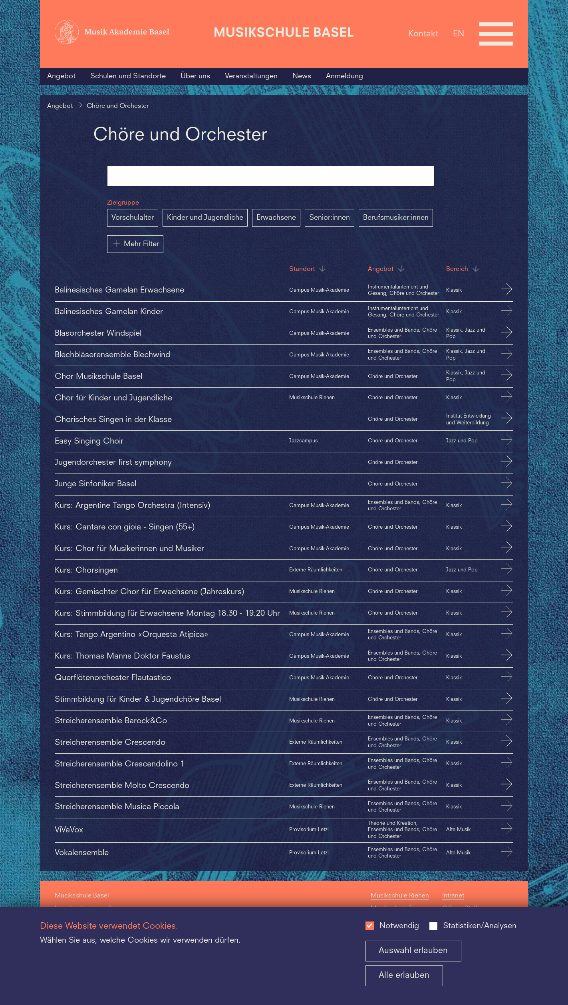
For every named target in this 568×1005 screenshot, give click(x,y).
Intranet (453, 896)
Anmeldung (344, 76)
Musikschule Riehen (400, 896)
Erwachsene (276, 217)
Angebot (61, 76)
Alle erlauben (404, 975)
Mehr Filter (135, 243)
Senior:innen (329, 217)
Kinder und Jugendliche (205, 217)
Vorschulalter (132, 217)
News (301, 76)
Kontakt (423, 34)
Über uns (195, 76)
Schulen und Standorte (128, 76)
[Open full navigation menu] (496, 34)
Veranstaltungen (251, 76)
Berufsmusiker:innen (396, 217)
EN (458, 34)
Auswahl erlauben (413, 951)
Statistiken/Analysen (479, 926)
